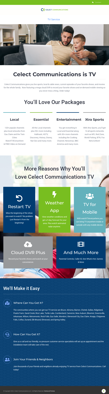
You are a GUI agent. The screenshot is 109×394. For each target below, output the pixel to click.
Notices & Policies (49, 391)
